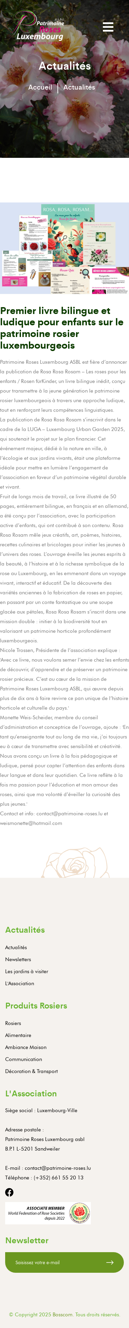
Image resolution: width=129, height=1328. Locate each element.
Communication (23, 1059)
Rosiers (13, 1023)
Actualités (16, 947)
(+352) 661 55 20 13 (59, 1178)
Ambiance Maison (25, 1047)
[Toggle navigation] (108, 27)
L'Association (19, 983)
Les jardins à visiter (26, 971)
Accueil (40, 87)
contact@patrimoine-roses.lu (58, 1168)
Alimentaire (18, 1035)
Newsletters (18, 959)
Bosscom (63, 1315)
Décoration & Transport (31, 1071)
